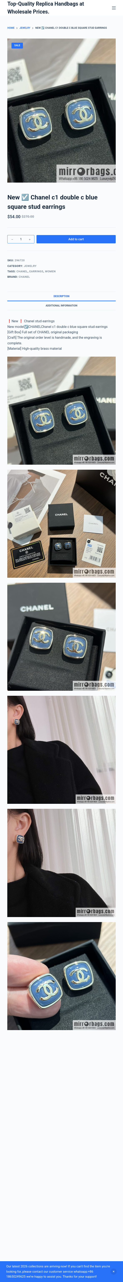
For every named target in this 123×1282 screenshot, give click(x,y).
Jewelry (30, 266)
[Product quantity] (20, 239)
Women (50, 271)
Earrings (36, 271)
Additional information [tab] (61, 305)
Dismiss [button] (113, 1271)
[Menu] (114, 8)
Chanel (22, 271)
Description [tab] (61, 296)
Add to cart (76, 239)
